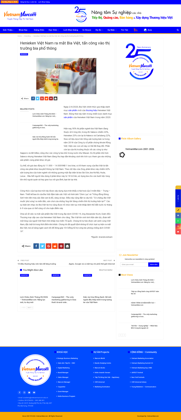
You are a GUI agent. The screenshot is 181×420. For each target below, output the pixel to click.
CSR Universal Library (139, 382)
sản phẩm (72, 110)
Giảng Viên (39, 30)
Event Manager (63, 391)
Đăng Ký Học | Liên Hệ (28, 2)
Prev (23, 307)
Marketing (24, 275)
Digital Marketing (64, 368)
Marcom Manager (64, 382)
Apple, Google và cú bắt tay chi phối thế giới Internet (92, 264)
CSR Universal (100, 382)
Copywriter (61, 387)
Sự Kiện (111, 30)
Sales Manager (63, 377)
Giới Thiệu (7, 30)
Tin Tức (124, 30)
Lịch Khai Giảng (44, 2)
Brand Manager (63, 372)
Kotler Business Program (66, 396)
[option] (140, 306)
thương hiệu (91, 110)
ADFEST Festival (137, 372)
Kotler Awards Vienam (102, 372)
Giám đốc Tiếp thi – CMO (66, 363)
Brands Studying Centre (103, 363)
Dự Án (98, 30)
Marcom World (100, 358)
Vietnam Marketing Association (142, 358)
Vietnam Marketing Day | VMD (142, 368)
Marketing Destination (102, 387)
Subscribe (154, 264)
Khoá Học (23, 30)
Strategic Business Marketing (67, 358)
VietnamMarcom (153, 416)
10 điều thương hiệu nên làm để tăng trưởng (37, 264)
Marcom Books (100, 368)
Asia (147, 30)
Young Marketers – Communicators (144, 387)
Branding (24, 54)
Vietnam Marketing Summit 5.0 (142, 363)
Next (30, 307)
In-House (87, 30)
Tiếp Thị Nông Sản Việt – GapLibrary (107, 377)
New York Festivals (138, 377)
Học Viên (53, 30)
